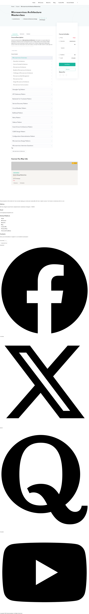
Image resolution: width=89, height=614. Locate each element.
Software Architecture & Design (30, 19)
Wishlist (67, 69)
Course (17, 6)
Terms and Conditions (6, 230)
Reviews (28, 34)
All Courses (40, 2)
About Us (48, 2)
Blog (54, 2)
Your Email (2, 240)
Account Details (70, 2)
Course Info (15, 34)
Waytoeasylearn (10, 613)
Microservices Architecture (19, 151)
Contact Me (61, 2)
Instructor (22, 34)
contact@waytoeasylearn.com (6, 212)
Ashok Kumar (17, 19)
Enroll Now (67, 64)
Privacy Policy (4, 228)
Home (34, 2)
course (43, 40)
